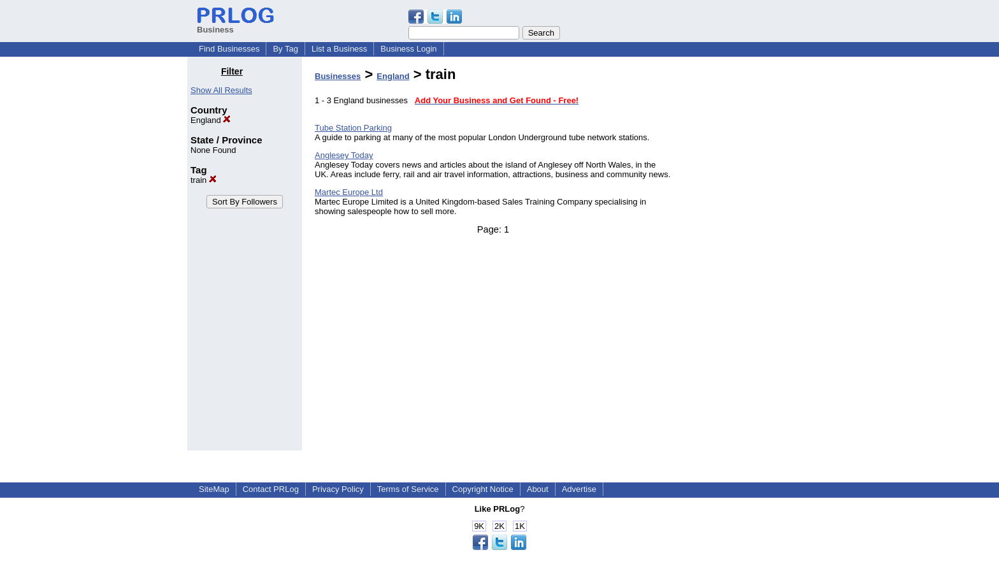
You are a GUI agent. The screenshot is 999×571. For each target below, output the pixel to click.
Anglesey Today (344, 155)
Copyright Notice (483, 489)
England (210, 120)
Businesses (338, 76)
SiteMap (214, 489)
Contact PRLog (271, 489)
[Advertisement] (747, 257)
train (203, 180)
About (538, 489)
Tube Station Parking (353, 128)
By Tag (285, 49)
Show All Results (221, 90)
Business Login (408, 49)
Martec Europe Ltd (349, 192)
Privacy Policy (338, 489)
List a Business (339, 49)
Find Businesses (229, 49)
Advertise (579, 489)
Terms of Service (408, 489)
